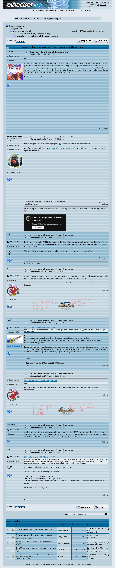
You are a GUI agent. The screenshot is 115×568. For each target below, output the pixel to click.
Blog (42, 10)
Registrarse (70, 10)
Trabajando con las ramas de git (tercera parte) (44, 19)
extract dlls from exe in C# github (63, 148)
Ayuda (47, 10)
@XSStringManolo (14, 136)
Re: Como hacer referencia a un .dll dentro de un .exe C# (51, 137)
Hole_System (62, 537)
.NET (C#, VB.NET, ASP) (25, 34)
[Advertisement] (69, 103)
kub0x (47, 34)
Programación (16, 29)
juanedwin (11, 425)
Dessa (92, 538)
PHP (17, 545)
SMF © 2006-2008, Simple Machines (76, 564)
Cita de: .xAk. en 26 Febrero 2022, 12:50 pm (40, 327)
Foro (32, 10)
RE (60, 144)
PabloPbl (61, 550)
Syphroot (93, 532)
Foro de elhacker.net (17, 26)
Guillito (60, 556)
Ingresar (93, 5)
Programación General (22, 31)
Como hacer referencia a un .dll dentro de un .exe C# (37, 36)
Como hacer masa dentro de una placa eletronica (34, 529)
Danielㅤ (9, 320)
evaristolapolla (63, 530)
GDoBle (10, 51)
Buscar (54, 10)
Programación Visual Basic (24, 538)
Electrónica (19, 531)
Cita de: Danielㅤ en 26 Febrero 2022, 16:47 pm (40, 381)
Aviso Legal (34, 564)
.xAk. (9, 269)
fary (8, 235)
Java (17, 551)
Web (37, 10)
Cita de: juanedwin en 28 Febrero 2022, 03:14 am (42, 457)
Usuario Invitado (64, 543)
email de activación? (101, 7)
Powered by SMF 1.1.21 (50, 564)
